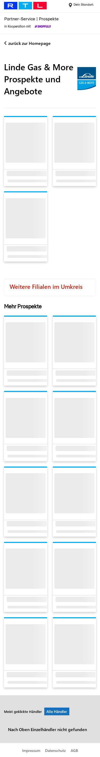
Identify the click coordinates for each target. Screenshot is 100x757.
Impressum (31, 750)
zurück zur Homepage (29, 43)
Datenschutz (55, 750)
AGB (74, 750)
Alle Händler (56, 711)
